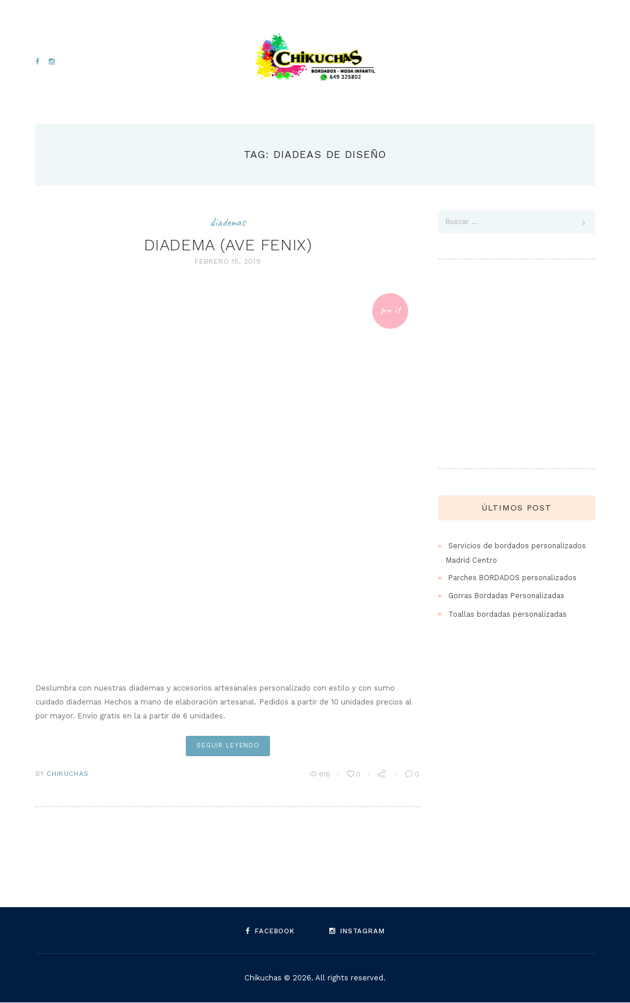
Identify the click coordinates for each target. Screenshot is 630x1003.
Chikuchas (67, 775)
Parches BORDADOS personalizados (515, 578)
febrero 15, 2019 (228, 261)
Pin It (388, 310)
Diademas (228, 221)
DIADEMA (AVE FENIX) (227, 243)
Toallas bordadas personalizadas (507, 614)
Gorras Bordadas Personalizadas (507, 596)
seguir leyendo (228, 746)
